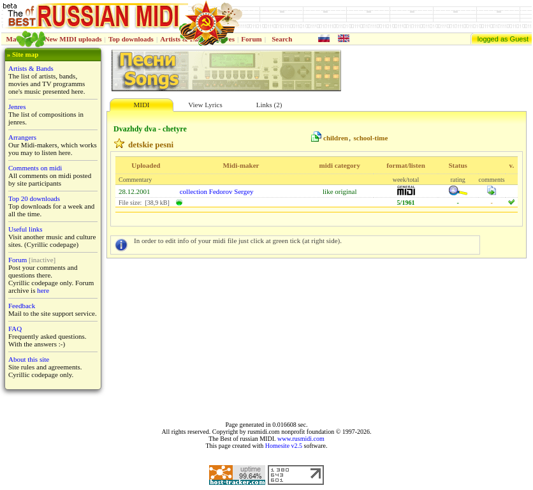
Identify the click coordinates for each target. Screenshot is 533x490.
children (335, 138)
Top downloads (131, 39)
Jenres (17, 106)
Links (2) (269, 104)
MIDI (141, 104)
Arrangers (22, 137)
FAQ (15, 328)
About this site (28, 359)
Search (282, 39)
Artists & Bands (31, 68)
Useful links (25, 229)
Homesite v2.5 (283, 445)
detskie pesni (150, 144)
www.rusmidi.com (301, 438)
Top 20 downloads (34, 198)
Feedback (21, 305)
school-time (371, 138)
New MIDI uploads (73, 39)
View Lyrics (205, 104)
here (43, 290)
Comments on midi (35, 168)
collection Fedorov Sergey (217, 191)
